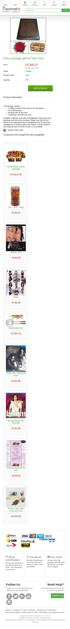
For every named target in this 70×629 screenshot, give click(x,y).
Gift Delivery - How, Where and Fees (51, 612)
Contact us (57, 596)
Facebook (9, 596)
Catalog (34, 5)
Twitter (16, 596)
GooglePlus (22, 596)
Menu (6, 5)
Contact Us (17, 610)
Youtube (28, 596)
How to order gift (28, 610)
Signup (25, 5)
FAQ (44, 5)
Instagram (9, 602)
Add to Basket (40, 88)
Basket (64, 5)
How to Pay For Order (29, 612)
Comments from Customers (45, 610)
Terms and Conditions (12, 612)
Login (15, 5)
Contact (54, 5)
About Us (8, 610)
